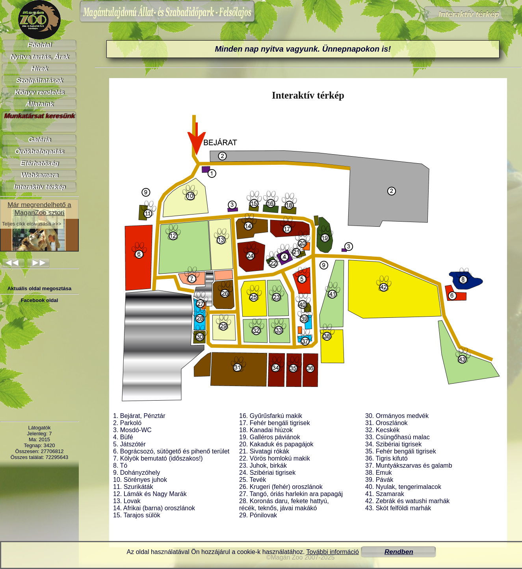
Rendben (399, 552)
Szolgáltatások (39, 80)
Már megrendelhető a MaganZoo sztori (39, 208)
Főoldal (39, 45)
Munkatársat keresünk (39, 116)
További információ (333, 551)
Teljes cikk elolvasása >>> (31, 224)
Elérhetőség (39, 163)
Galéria (39, 140)
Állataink (40, 104)
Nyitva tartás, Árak (39, 57)
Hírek (39, 69)
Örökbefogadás (39, 151)
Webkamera (39, 175)
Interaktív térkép (39, 187)
